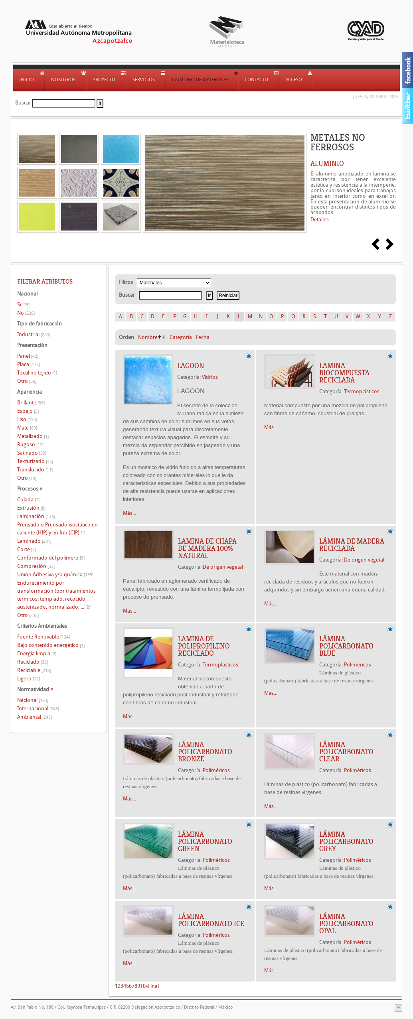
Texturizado (35, 461)
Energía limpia (36, 653)
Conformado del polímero (51, 558)
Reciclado (32, 662)
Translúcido (35, 470)
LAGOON (190, 365)
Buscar (23, 103)
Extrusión (31, 508)
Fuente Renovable (43, 637)
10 (143, 986)
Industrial (33, 334)
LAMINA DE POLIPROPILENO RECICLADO (204, 646)
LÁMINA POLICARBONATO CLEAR (346, 751)
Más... (129, 513)
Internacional (38, 709)
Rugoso (30, 444)
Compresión (36, 566)
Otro (26, 381)
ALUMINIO (327, 163)
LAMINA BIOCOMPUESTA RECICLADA (344, 372)
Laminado (34, 541)
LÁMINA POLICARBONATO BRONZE (205, 751)
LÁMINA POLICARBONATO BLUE (346, 646)
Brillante (31, 403)
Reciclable (34, 670)
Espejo (28, 411)
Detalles (319, 220)
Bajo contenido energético (51, 645)
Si (23, 304)
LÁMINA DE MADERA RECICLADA (351, 545)
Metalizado (33, 436)
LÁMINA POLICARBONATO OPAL (346, 923)
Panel (27, 356)
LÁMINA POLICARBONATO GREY (346, 841)
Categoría (181, 337)
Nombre (148, 337)
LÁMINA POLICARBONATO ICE (211, 920)
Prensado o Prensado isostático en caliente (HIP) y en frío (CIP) (57, 529)
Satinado (31, 453)
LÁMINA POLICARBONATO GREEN (205, 841)
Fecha (202, 337)
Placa (28, 364)
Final (153, 986)
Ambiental (34, 717)
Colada (28, 500)
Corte (26, 549)
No (26, 313)
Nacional (32, 700)
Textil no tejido (37, 373)
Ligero (28, 679)
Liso (27, 419)
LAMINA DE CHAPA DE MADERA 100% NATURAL (207, 548)
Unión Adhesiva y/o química (55, 574)
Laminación (36, 516)
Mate (27, 428)
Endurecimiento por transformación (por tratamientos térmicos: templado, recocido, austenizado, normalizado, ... (56, 595)
